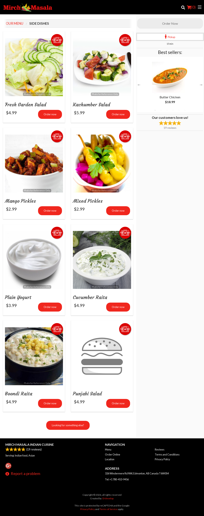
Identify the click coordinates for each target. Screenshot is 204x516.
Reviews (159, 449)
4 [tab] (173, 110)
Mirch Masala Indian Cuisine (29, 444)
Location (109, 459)
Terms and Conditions (167, 454)
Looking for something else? (68, 426)
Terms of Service (109, 509)
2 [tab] (161, 110)
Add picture (57, 40)
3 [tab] (167, 110)
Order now (50, 114)
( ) (191, 7)
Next (201, 85)
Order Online (112, 454)
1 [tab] (155, 110)
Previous (139, 85)
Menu (108, 449)
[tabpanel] (170, 84)
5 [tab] (179, 110)
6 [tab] (185, 110)
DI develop (108, 498)
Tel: (117, 479)
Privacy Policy (162, 459)
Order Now (170, 23)
